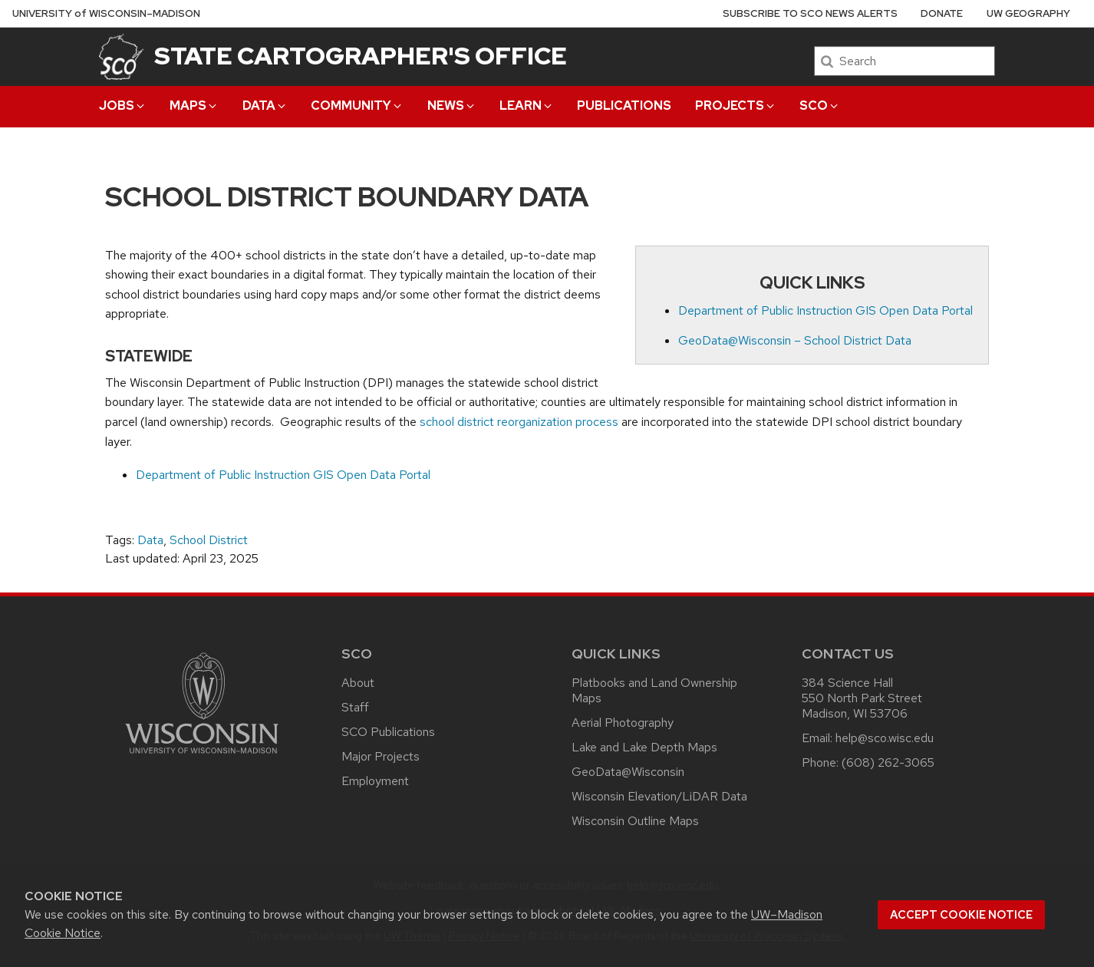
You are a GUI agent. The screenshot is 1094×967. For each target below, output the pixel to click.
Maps (194, 105)
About (357, 683)
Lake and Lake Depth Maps (644, 747)
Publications (624, 105)
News (451, 105)
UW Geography (1028, 13)
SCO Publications (388, 732)
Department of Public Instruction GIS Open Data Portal (825, 310)
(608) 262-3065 (888, 762)
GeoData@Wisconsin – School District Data (794, 340)
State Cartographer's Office (360, 55)
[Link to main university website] (201, 756)
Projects (735, 105)
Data (265, 105)
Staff (355, 707)
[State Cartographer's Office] (121, 56)
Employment (375, 781)
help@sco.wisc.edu (884, 738)
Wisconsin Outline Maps (635, 821)
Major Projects (380, 756)
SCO (819, 105)
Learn (526, 105)
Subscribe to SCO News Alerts (810, 13)
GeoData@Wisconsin (628, 772)
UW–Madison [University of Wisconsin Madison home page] (106, 13)
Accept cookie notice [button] (961, 914)
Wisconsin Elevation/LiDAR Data (659, 796)
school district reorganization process (519, 422)
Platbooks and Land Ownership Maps (654, 690)
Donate (942, 13)
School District (209, 540)
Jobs (123, 105)
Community (357, 105)
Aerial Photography (623, 723)
